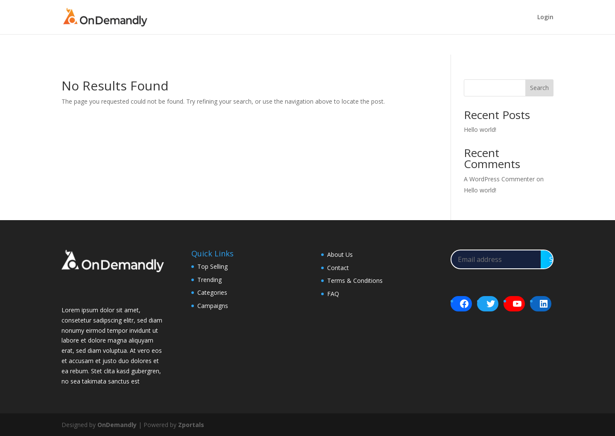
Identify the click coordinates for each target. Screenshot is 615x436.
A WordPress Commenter (499, 179)
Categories (212, 292)
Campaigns (212, 306)
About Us (340, 254)
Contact (338, 268)
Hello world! (480, 129)
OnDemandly (117, 425)
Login (545, 17)
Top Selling (212, 266)
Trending (209, 280)
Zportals (191, 425)
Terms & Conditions (355, 280)
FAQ (333, 294)
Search (539, 88)
